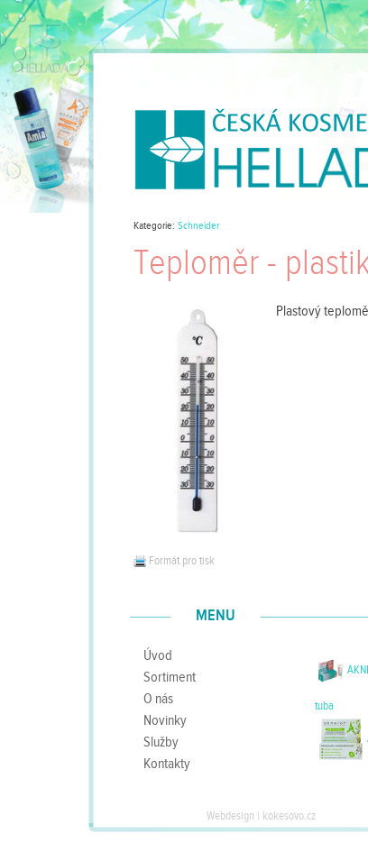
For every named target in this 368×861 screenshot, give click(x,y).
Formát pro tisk (174, 560)
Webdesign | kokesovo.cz (261, 816)
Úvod (157, 655)
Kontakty (166, 764)
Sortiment (169, 677)
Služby (161, 742)
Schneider (198, 226)
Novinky (165, 720)
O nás (158, 699)
